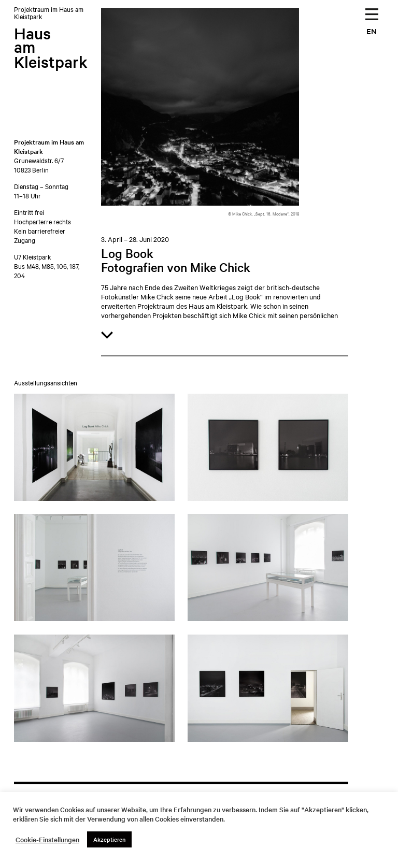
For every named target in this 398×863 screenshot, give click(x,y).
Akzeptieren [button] (109, 839)
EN (371, 30)
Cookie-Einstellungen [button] (47, 839)
